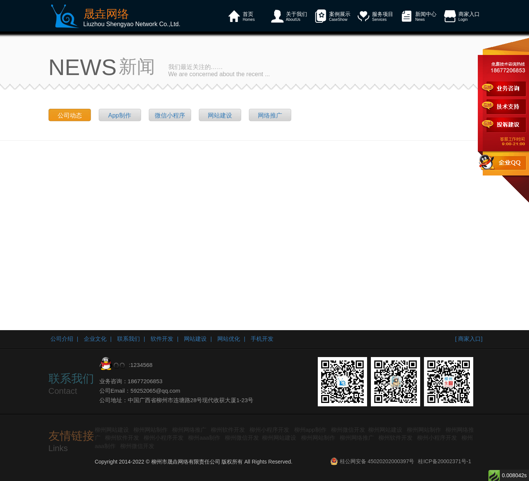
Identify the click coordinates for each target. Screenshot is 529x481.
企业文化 (95, 338)
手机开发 (262, 338)
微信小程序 (170, 115)
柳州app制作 (310, 429)
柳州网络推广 (189, 429)
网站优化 (228, 338)
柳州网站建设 (112, 429)
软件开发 (162, 338)
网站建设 (220, 115)
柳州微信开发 (348, 429)
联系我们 (128, 338)
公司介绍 (61, 338)
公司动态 (70, 115)
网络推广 (270, 115)
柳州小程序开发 (269, 429)
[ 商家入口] (469, 338)
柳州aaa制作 (204, 437)
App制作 (119, 115)
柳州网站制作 (150, 429)
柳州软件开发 (228, 429)
